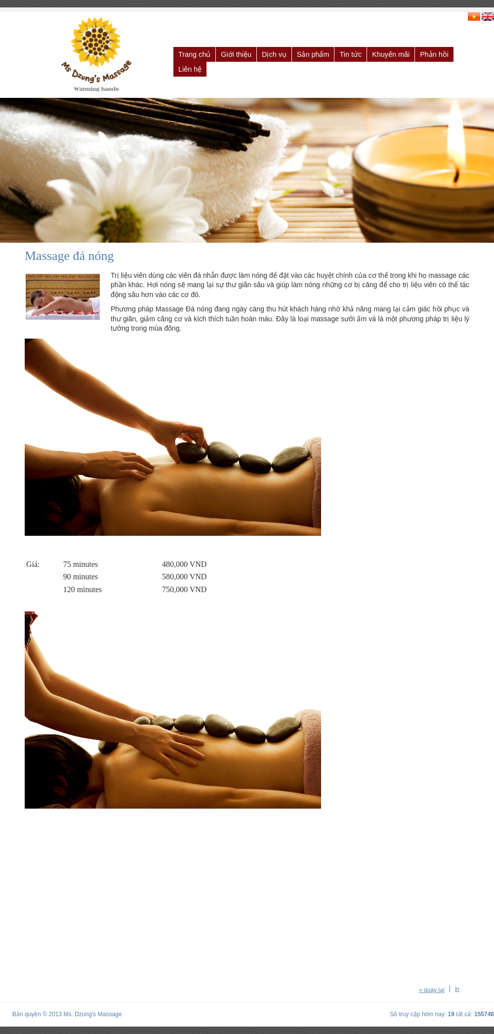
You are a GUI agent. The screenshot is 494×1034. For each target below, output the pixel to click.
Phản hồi (434, 54)
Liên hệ (190, 69)
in (457, 989)
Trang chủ (194, 54)
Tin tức (350, 54)
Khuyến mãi (391, 54)
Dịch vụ (274, 54)
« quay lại (432, 990)
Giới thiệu (236, 54)
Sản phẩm (313, 54)
